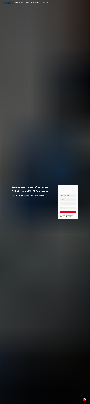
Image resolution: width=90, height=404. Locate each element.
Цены (32, 2)
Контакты (48, 2)
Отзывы (43, 2)
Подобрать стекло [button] (19, 2)
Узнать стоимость (68, 212)
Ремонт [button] (27, 2)
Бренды (37, 2)
